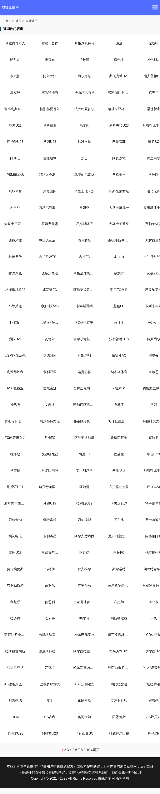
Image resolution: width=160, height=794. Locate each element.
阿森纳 (15, 322)
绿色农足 (84, 240)
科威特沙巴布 (119, 733)
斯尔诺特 (119, 569)
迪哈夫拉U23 (119, 125)
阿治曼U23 (15, 141)
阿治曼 (84, 487)
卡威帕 (15, 76)
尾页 (96, 750)
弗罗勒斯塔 (15, 585)
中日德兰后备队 (50, 240)
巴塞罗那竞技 (50, 684)
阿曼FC (84, 454)
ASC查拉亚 (15, 388)
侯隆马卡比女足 (15, 421)
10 (88, 750)
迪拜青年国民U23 (15, 503)
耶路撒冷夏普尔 (50, 174)
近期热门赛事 (13, 29)
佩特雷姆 (49, 520)
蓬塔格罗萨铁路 (119, 585)
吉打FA (84, 257)
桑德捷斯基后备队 (119, 240)
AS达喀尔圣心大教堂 (15, 684)
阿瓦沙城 (119, 158)
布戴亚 (119, 404)
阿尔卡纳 (15, 520)
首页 (8, 21)
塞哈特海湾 (49, 92)
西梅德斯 (84, 520)
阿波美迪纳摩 (84, 437)
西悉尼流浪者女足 (50, 207)
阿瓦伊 (84, 552)
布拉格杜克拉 (119, 487)
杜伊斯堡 (15, 257)
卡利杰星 (49, 536)
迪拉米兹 (15, 240)
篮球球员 (31, 21)
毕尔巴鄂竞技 (84, 635)
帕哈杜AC (119, 355)
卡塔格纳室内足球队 (50, 635)
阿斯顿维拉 (119, 618)
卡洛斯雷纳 (84, 306)
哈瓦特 (50, 618)
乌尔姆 (84, 125)
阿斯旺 (15, 158)
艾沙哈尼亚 (49, 454)
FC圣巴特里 (84, 322)
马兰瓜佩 (15, 306)
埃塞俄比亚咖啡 (119, 92)
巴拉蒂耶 (119, 141)
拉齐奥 (15, 618)
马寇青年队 (49, 552)
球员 (18, 21)
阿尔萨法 (49, 76)
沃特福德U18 (119, 339)
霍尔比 (119, 520)
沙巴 (84, 158)
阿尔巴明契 (49, 470)
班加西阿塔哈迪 (84, 404)
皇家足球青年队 (84, 602)
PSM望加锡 (15, 174)
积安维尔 (84, 569)
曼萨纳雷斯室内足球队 (119, 667)
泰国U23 (15, 552)
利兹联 (15, 602)
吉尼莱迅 (49, 388)
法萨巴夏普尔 (84, 109)
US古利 (49, 717)
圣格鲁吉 (119, 174)
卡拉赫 (84, 59)
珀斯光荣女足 (119, 191)
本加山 (119, 257)
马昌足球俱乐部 (84, 273)
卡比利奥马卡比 (15, 109)
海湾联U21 (15, 487)
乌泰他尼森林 (84, 174)
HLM (15, 717)
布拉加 (119, 602)
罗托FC (49, 437)
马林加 (50, 569)
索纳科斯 (84, 700)
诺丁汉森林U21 (119, 635)
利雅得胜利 (15, 372)
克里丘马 (84, 585)
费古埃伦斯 (15, 569)
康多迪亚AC (50, 306)
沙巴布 (15, 404)
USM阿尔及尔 (15, 355)
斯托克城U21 (119, 76)
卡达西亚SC (84, 733)
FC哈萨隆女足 (15, 437)
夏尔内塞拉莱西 (119, 536)
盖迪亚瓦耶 (119, 700)
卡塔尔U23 (15, 733)
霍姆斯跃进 (49, 224)
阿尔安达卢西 (84, 536)
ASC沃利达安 (84, 684)
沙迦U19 (49, 503)
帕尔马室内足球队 (84, 667)
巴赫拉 (119, 454)
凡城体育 (15, 191)
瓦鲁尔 (50, 339)
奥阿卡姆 (84, 717)
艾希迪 (50, 404)
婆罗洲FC (49, 290)
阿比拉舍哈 (119, 684)
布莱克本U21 (119, 651)
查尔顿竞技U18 (84, 339)
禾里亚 (15, 207)
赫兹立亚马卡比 (119, 109)
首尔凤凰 (15, 273)
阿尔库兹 (84, 76)
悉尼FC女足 (119, 290)
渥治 (119, 43)
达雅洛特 (84, 141)
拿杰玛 (15, 92)
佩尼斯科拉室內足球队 (50, 651)
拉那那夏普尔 (50, 109)
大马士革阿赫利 (15, 224)
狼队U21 (15, 339)
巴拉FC (118, 552)
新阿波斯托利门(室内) (15, 635)
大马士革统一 (119, 207)
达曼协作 (84, 372)
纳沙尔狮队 (49, 322)
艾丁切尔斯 (84, 470)
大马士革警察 (119, 224)
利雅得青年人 (15, 43)
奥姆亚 (84, 207)
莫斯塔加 (84, 355)
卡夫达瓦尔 (119, 503)
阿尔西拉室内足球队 (84, 651)
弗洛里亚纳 (15, 667)
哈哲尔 (15, 59)
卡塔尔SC (119, 388)
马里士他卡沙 (84, 191)
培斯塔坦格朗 (15, 290)
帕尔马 (84, 618)
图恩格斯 (119, 717)
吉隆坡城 (49, 158)
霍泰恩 (50, 59)
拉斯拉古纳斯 (15, 651)
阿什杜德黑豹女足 (119, 421)
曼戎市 (119, 273)
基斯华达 (119, 470)
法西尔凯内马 (84, 92)
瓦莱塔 (50, 667)
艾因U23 (49, 141)
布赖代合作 (49, 43)
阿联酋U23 (50, 733)
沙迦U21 (15, 125)
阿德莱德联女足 (84, 290)
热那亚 (119, 322)
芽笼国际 (49, 191)
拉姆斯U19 (84, 503)
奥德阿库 (49, 355)
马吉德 (15, 470)
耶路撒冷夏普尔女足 (84, 421)
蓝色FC (118, 306)
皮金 (49, 700)
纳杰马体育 (119, 372)
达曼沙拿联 (49, 273)
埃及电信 (15, 536)
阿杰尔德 (15, 700)
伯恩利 (50, 602)
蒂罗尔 (50, 585)
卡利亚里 (49, 372)
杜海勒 (15, 454)
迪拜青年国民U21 (50, 487)
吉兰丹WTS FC (50, 257)
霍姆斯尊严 (84, 224)
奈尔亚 (119, 59)
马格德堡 (49, 125)
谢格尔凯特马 (84, 43)
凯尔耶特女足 (50, 421)
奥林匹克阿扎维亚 (84, 388)
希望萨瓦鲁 (119, 437)
